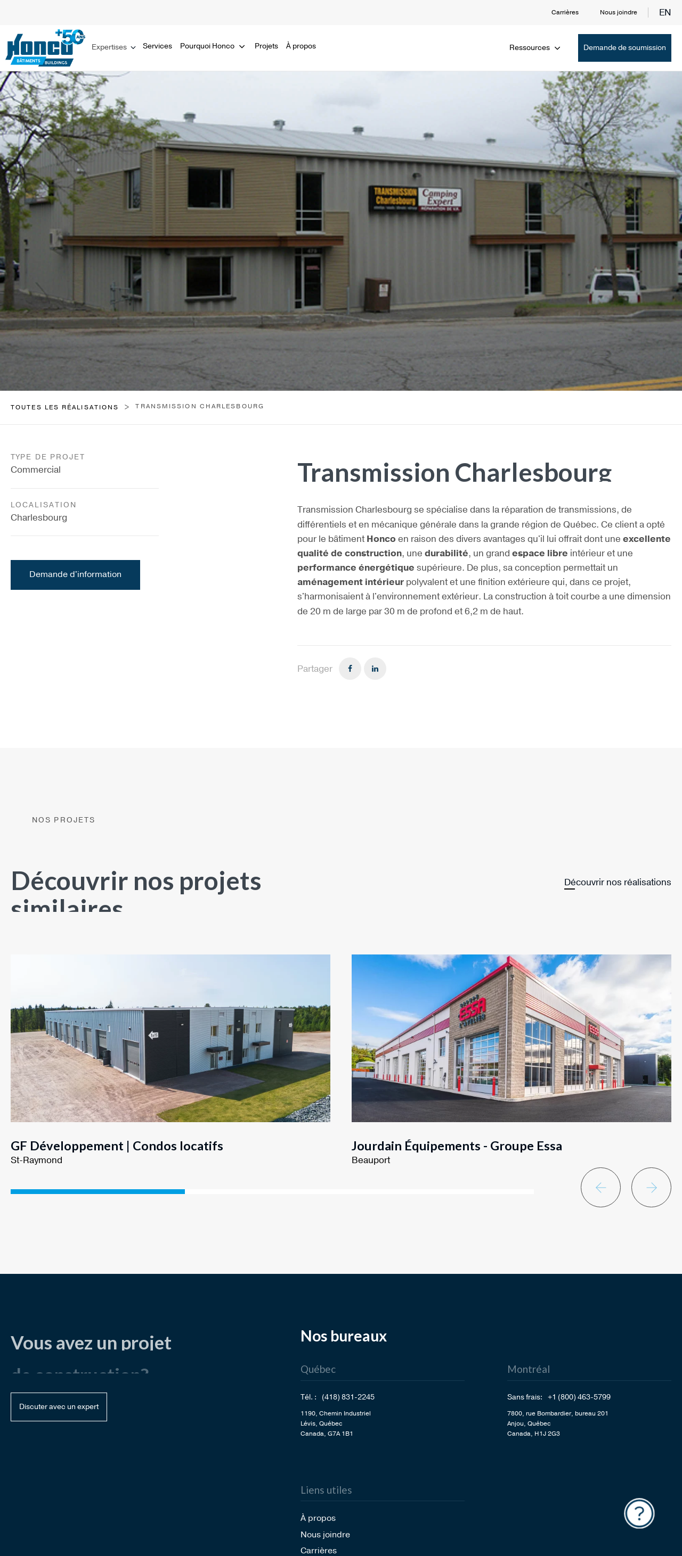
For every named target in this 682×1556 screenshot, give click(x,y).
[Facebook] (350, 668)
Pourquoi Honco (213, 46)
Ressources (535, 48)
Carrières (565, 12)
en (665, 12)
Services (157, 46)
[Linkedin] (375, 668)
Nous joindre (618, 12)
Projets (266, 46)
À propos (301, 46)
